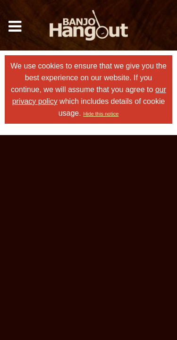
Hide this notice (100, 114)
